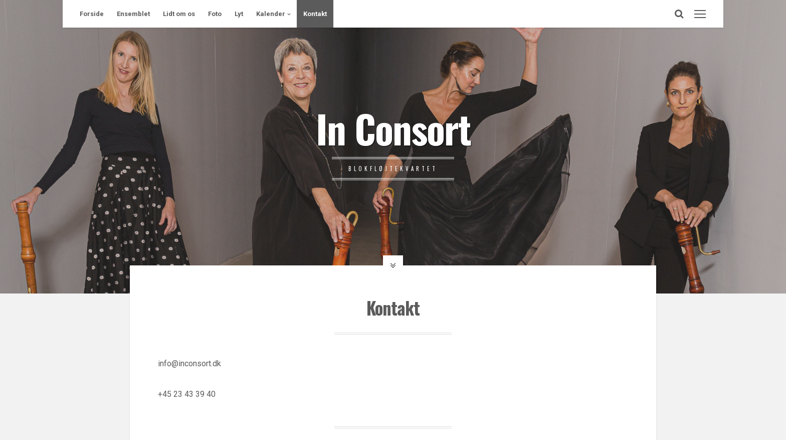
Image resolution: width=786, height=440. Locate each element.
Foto (215, 14)
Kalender (270, 14)
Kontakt (315, 14)
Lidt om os (179, 14)
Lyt (239, 14)
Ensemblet (133, 14)
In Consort (393, 128)
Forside (92, 14)
